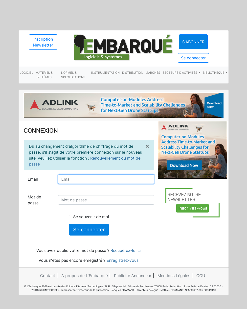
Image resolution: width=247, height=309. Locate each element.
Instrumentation (105, 72)
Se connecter (193, 57)
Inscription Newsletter (43, 42)
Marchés (152, 72)
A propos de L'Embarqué (84, 275)
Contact (47, 275)
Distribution (132, 72)
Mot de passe (34, 199)
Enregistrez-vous (122, 260)
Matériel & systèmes (44, 75)
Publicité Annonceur (132, 275)
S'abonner (193, 41)
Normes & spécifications (73, 75)
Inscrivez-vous (193, 208)
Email (33, 179)
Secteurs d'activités (180, 72)
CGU (200, 275)
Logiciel (26, 72)
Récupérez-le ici (126, 250)
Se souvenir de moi (89, 216)
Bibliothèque (214, 72)
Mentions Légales (173, 275)
